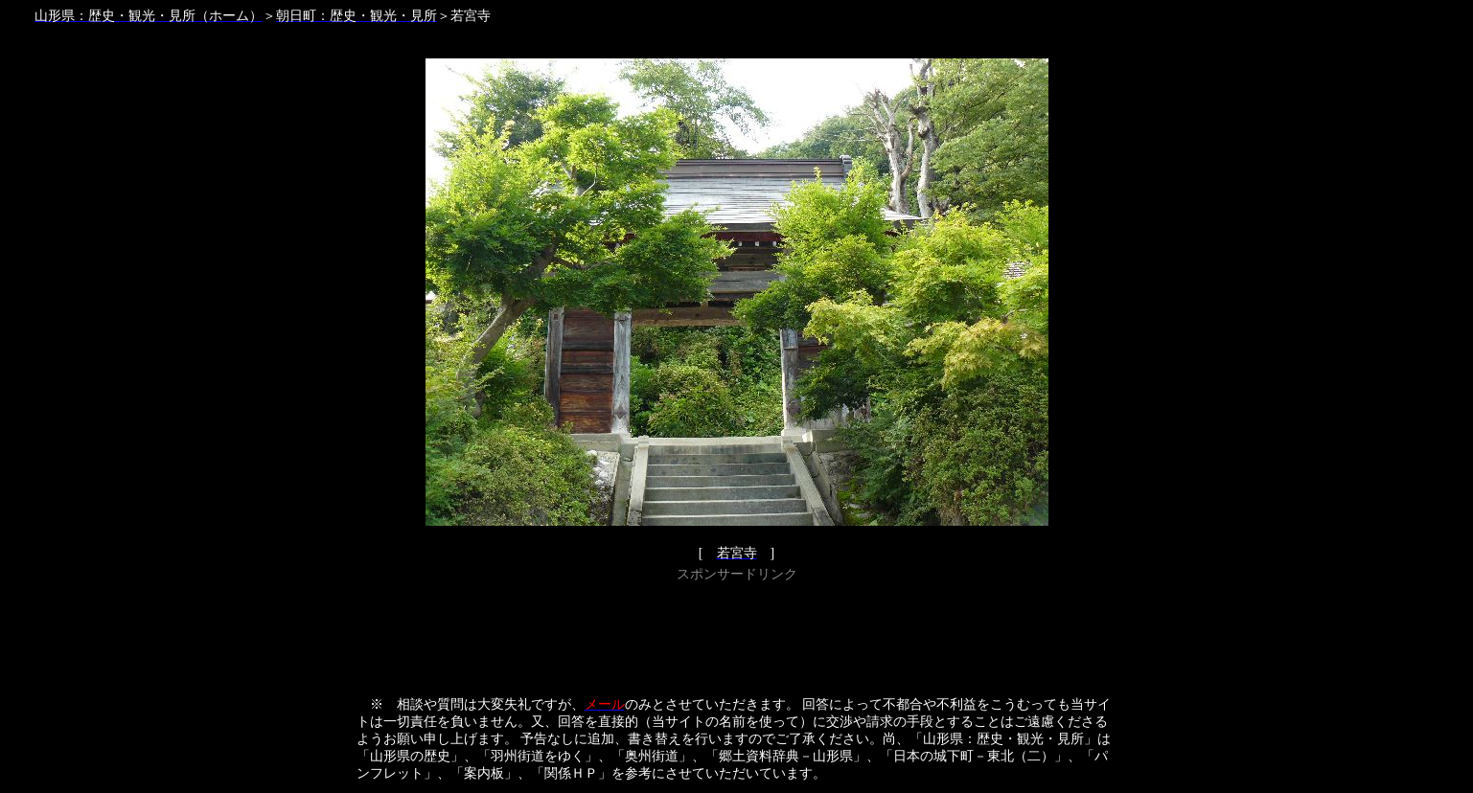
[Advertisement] (737, 630)
